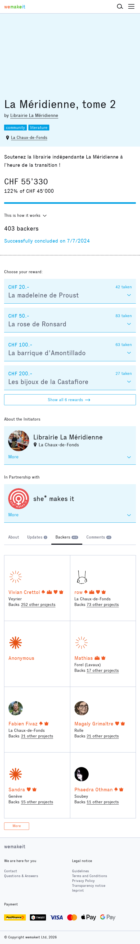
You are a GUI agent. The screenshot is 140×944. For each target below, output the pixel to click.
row (78, 592)
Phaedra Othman (93, 789)
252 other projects (38, 604)
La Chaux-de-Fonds (29, 137)
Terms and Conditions (89, 876)
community (15, 127)
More (17, 826)
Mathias (83, 658)
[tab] (13, 538)
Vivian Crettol (24, 592)
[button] (120, 6)
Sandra (16, 789)
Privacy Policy (83, 881)
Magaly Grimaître (93, 724)
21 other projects (37, 736)
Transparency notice (88, 885)
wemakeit (14, 846)
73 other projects (103, 604)
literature (39, 127)
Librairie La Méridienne (34, 115)
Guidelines (80, 871)
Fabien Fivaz (23, 724)
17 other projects (103, 670)
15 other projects (37, 801)
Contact (10, 871)
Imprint (78, 890)
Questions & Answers (21, 876)
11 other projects (103, 801)
